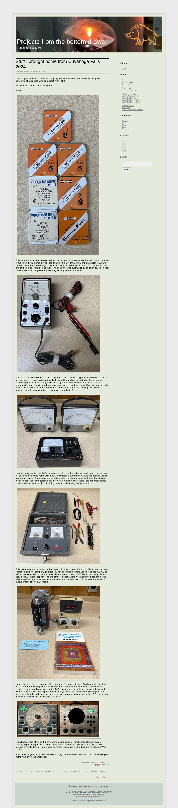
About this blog (128, 84)
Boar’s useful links (129, 94)
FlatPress (102, 801)
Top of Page (101, 777)
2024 (124, 145)
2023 (124, 147)
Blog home (126, 80)
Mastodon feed (128, 106)
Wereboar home (128, 82)
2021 (124, 151)
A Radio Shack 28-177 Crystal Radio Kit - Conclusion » (87, 771)
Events (102, 763)
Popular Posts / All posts (131, 90)
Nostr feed (126, 108)
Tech (124, 125)
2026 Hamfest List (129, 98)
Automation (126, 129)
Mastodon (88, 786)
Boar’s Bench (133, 96)
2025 (124, 143)
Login (124, 68)
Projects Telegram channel (132, 110)
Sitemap (125, 86)
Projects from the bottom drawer (62, 41)
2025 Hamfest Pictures (131, 100)
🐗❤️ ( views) (102, 765)
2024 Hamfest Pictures (131, 102)
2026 (124, 141)
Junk (107, 763)
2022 (124, 149)
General (125, 121)
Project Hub (126, 88)
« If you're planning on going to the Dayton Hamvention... (38, 771)
